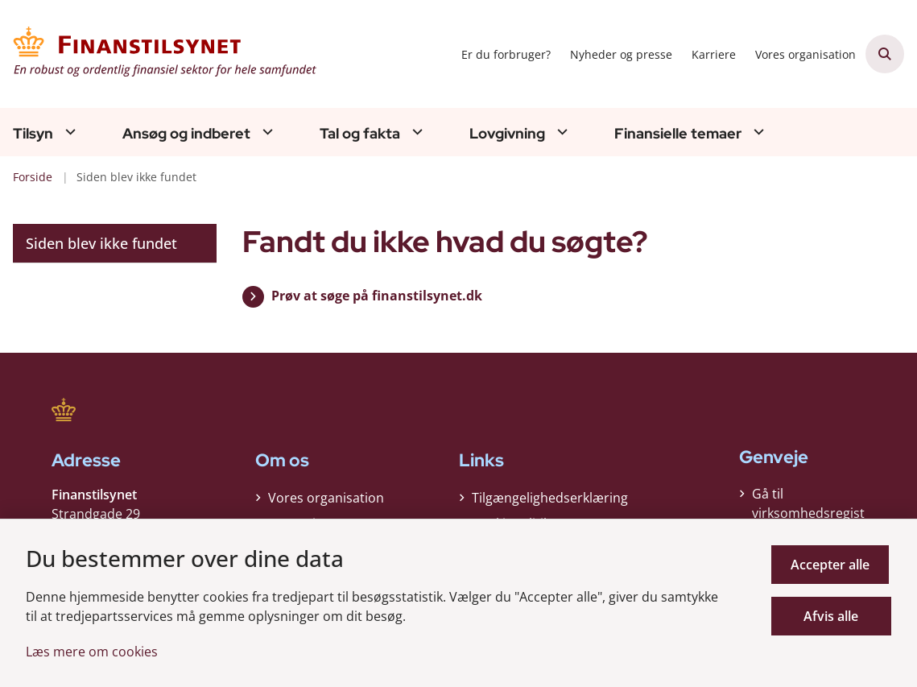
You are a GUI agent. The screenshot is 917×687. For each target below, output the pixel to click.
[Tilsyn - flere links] (68, 132)
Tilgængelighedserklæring (550, 498)
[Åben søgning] (884, 54)
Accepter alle (832, 564)
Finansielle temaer (677, 133)
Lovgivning (507, 133)
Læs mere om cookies (92, 651)
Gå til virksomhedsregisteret (808, 513)
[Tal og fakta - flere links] (415, 132)
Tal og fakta (360, 133)
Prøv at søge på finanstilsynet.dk (376, 295)
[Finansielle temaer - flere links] (756, 132)
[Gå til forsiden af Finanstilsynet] (159, 54)
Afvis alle (832, 616)
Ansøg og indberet (186, 133)
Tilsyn (33, 133)
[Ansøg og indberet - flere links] (265, 132)
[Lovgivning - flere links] (560, 132)
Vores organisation (326, 498)
